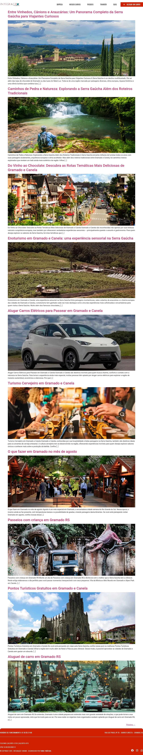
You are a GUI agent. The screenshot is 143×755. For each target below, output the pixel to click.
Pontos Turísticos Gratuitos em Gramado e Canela (47, 588)
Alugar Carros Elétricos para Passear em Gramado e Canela (55, 311)
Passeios (90, 4)
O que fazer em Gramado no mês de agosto (42, 451)
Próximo (130, 725)
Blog (115, 4)
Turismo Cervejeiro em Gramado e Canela (41, 383)
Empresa (60, 4)
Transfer (103, 4)
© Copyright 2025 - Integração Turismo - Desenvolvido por (26, 751)
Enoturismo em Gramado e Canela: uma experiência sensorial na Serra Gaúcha (70, 238)
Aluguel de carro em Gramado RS (34, 657)
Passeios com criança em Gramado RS (39, 520)
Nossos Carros (75, 4)
